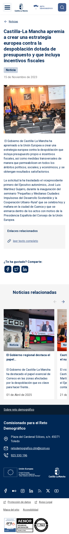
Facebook (5, 491)
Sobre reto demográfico (19, 409)
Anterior (55, 302)
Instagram (22, 491)
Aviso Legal (45, 502)
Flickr (14, 491)
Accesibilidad (30, 509)
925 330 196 (19, 455)
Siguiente (63, 302)
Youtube (56, 491)
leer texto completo (25, 241)
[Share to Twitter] (16, 269)
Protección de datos (19, 502)
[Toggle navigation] (7, 7)
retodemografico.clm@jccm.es (30, 448)
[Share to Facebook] (7, 269)
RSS (39, 491)
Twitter (48, 491)
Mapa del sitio (11, 509)
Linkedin (31, 491)
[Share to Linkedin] (24, 269)
